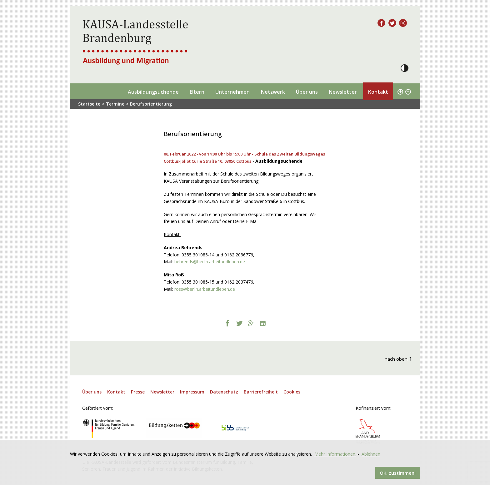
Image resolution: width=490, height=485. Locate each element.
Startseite (89, 104)
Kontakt (378, 91)
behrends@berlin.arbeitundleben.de (209, 262)
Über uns (307, 91)
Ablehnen (371, 454)
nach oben (398, 358)
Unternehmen (232, 91)
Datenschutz (224, 392)
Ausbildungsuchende (153, 91)
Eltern (196, 91)
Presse (138, 392)
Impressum (192, 392)
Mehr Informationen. (335, 454)
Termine (115, 104)
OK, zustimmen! (398, 473)
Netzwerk (273, 91)
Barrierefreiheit (261, 392)
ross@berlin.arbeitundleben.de (204, 289)
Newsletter (342, 91)
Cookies (291, 392)
